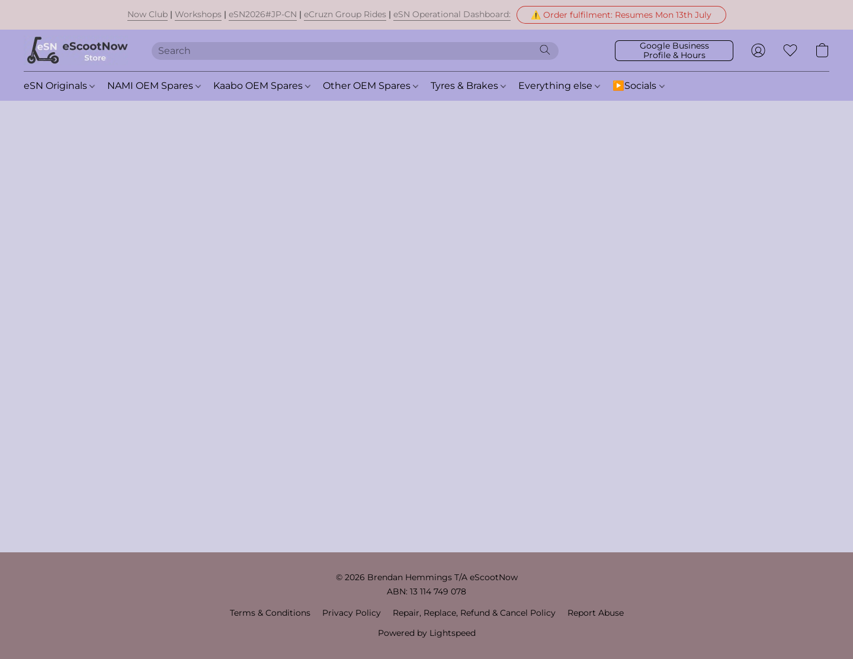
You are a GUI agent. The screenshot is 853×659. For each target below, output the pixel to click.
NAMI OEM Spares (154, 85)
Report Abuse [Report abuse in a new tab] (595, 612)
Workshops (198, 14)
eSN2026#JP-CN (263, 14)
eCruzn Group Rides (345, 14)
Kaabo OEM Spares (261, 85)
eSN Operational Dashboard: (452, 14)
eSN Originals (59, 85)
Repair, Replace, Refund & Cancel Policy (474, 612)
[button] (621, 15)
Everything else (559, 85)
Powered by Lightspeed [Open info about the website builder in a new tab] (427, 633)
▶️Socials (638, 85)
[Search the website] (545, 49)
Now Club (147, 14)
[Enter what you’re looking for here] (355, 51)
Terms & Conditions (270, 612)
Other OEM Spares (370, 85)
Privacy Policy (351, 612)
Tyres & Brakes (468, 85)
